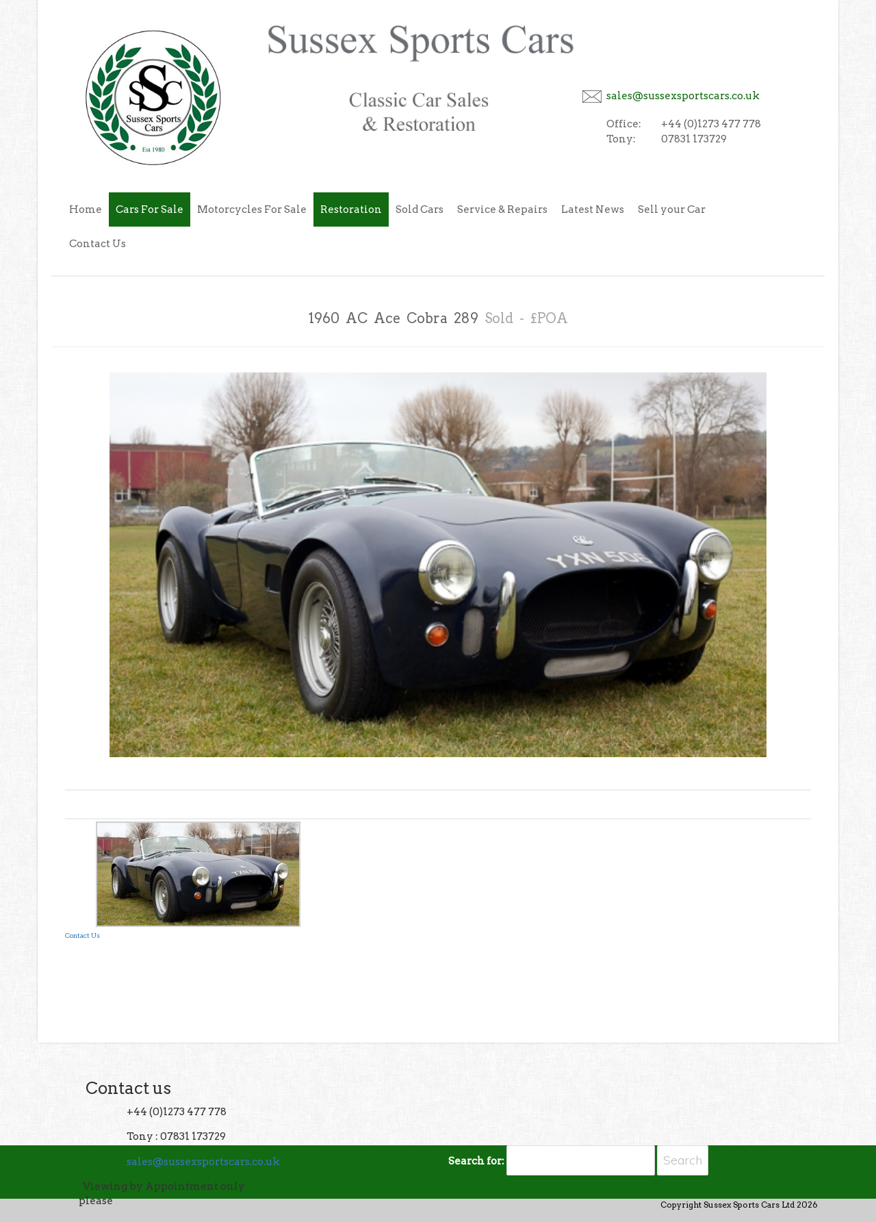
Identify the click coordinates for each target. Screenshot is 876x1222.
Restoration (351, 209)
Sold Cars (419, 209)
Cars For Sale (149, 209)
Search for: (476, 1161)
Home (85, 209)
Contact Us (97, 244)
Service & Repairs (502, 209)
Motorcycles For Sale (252, 209)
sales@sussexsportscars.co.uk (683, 96)
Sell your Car (672, 209)
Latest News (592, 209)
